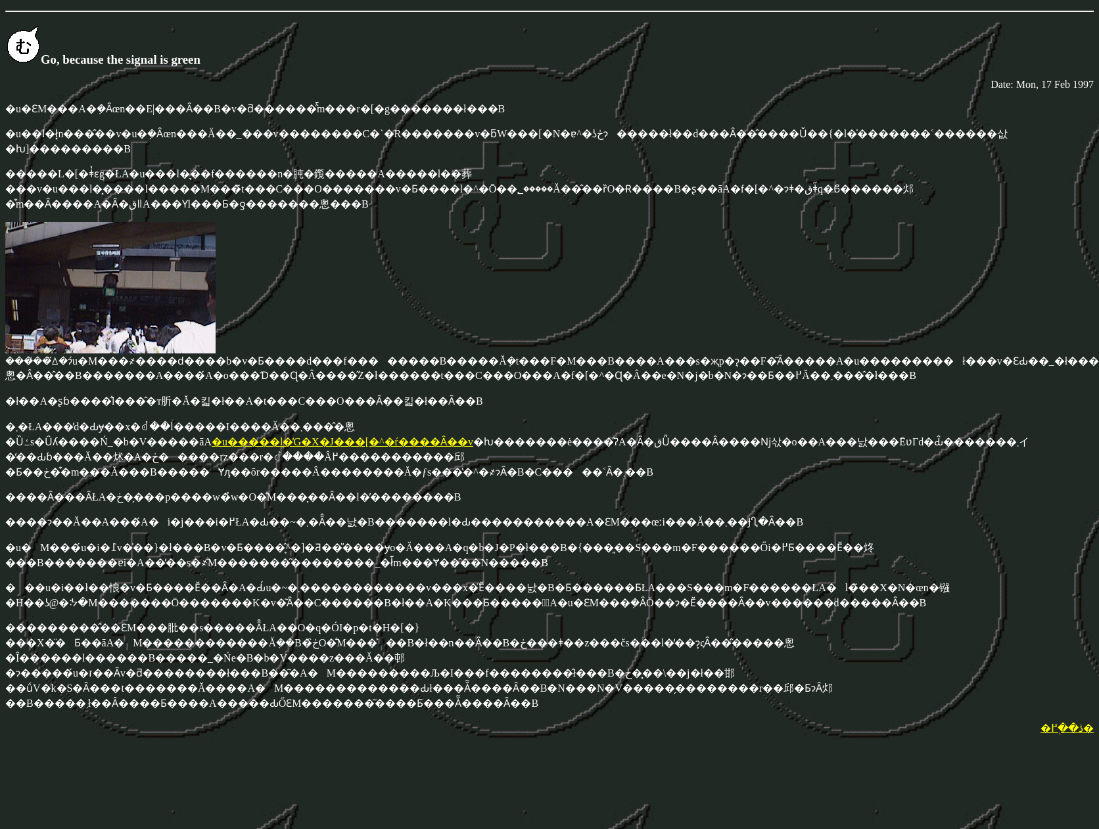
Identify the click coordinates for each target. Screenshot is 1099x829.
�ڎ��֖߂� (1067, 728)
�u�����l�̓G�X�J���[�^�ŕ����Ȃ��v (342, 441)
